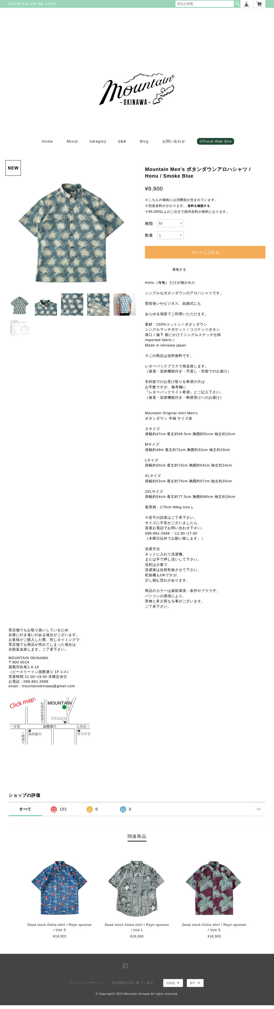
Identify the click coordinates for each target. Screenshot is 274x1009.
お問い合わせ (173, 145)
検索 (237, 4)
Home (47, 145)
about (72, 145)
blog (144, 145)
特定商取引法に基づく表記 (132, 986)
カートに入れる (205, 256)
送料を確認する (199, 209)
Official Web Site (215, 145)
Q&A (122, 145)
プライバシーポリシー (86, 986)
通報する (179, 273)
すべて (25, 813)
